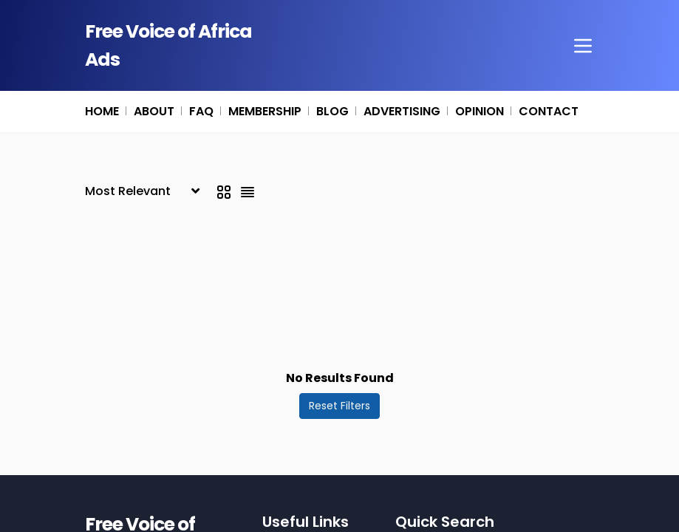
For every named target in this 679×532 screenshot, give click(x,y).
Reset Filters (339, 405)
